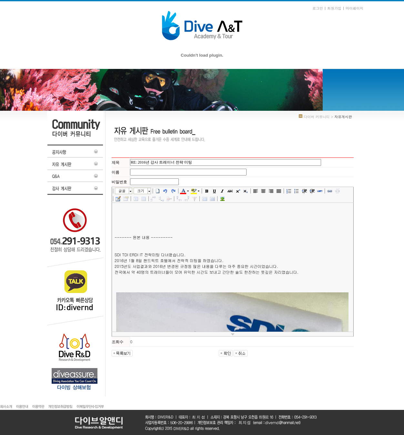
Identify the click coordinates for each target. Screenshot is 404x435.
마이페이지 (354, 8)
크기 (140, 190)
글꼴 (122, 190)
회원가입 (334, 8)
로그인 (317, 8)
